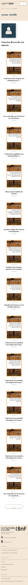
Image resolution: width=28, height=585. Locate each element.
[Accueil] (7, 3)
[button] (14, 506)
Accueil (2, 8)
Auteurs (8, 8)
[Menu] (23, 3)
